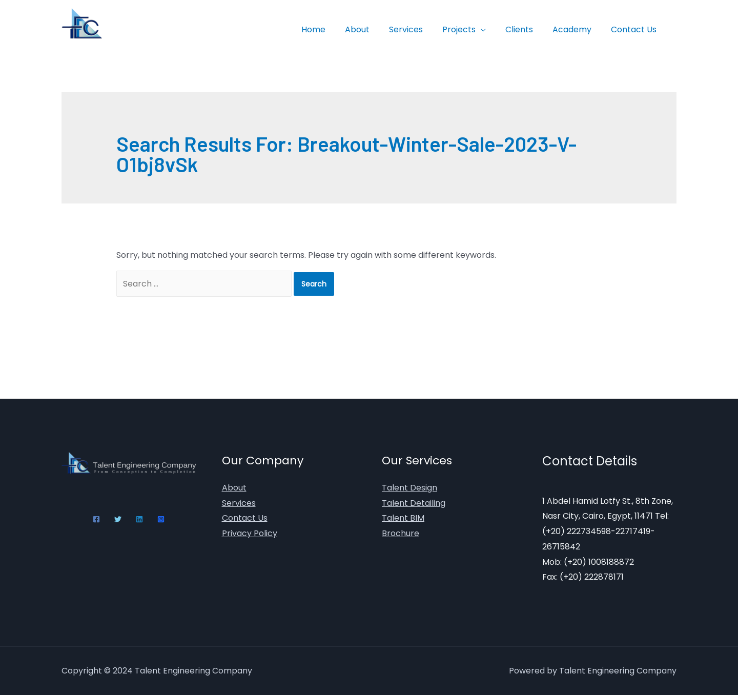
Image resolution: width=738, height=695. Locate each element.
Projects (469, 29)
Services (420, 29)
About (374, 29)
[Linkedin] (139, 519)
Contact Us (635, 29)
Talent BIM (403, 518)
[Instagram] (161, 519)
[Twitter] (118, 519)
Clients (527, 29)
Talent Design (409, 488)
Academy (576, 29)
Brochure (400, 533)
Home (333, 29)
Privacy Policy (249, 533)
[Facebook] (96, 519)
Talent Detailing (413, 503)
